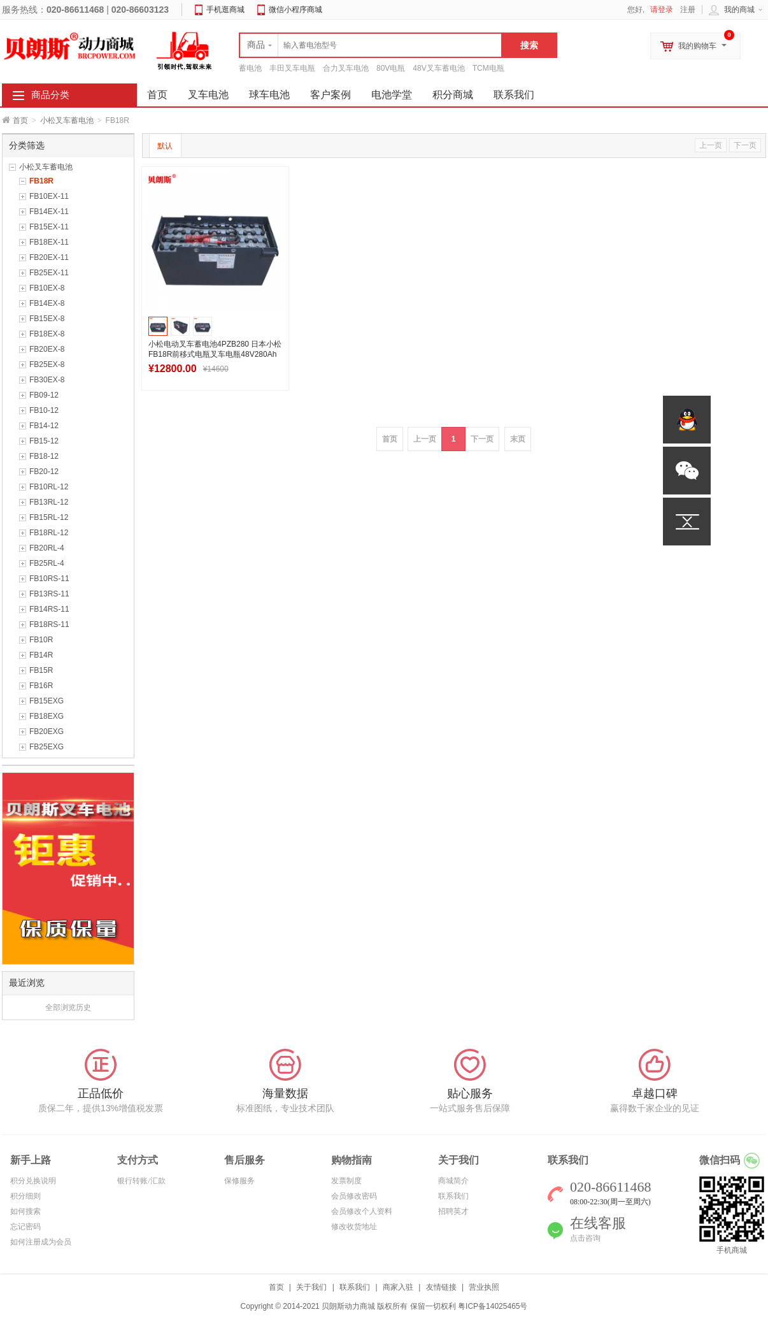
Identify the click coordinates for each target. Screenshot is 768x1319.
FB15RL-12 (48, 517)
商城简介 (453, 1180)
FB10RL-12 (48, 486)
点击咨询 (585, 1238)
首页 (20, 120)
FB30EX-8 (46, 379)
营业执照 (484, 1287)
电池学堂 (391, 94)
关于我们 (311, 1287)
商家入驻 (398, 1287)
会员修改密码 (354, 1196)
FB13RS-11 (49, 593)
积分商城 (452, 94)
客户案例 (330, 94)
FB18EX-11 (49, 242)
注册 (687, 9)
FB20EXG (46, 731)
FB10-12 (44, 410)
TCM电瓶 (488, 68)
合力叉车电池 (346, 68)
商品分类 (50, 95)
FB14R (41, 655)
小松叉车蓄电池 (67, 120)
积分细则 (25, 1196)
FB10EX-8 (46, 288)
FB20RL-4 (46, 548)
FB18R (41, 181)
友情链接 (441, 1287)
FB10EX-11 (49, 196)
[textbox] (370, 45)
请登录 (661, 9)
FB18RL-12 (48, 532)
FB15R (41, 670)
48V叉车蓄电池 (438, 68)
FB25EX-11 (49, 272)
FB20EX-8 (46, 349)
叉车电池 (208, 94)
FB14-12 (44, 425)
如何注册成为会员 (40, 1241)
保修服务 (239, 1180)
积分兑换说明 (33, 1180)
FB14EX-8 (46, 303)
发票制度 (346, 1180)
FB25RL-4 (46, 563)
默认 (165, 145)
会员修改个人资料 (361, 1211)
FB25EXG (46, 746)
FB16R (41, 685)
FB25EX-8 (46, 364)
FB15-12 (44, 440)
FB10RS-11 (49, 578)
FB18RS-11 (49, 624)
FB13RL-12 (48, 502)
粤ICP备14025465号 (492, 1306)
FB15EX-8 (46, 318)
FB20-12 (44, 471)
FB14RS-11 (49, 609)
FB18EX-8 (46, 333)
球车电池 (269, 94)
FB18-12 (44, 456)
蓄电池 (250, 68)
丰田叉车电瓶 (292, 68)
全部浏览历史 (68, 1007)
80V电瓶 (390, 68)
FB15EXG (46, 700)
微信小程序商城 (295, 9)
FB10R (41, 639)
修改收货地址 (354, 1226)
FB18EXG (46, 716)
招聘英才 (453, 1211)
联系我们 (514, 94)
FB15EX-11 (49, 226)
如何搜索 (25, 1211)
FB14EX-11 (49, 211)
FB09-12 (44, 395)
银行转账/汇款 (141, 1180)
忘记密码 (25, 1226)
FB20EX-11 (49, 257)
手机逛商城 (225, 9)
